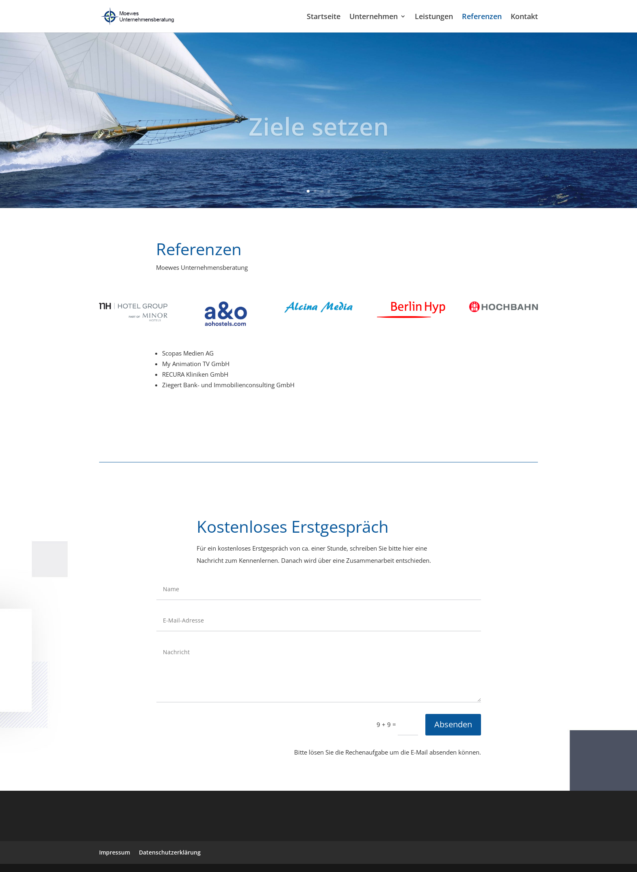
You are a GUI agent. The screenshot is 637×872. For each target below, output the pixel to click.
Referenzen (482, 17)
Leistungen (434, 17)
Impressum (114, 852)
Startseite (323, 17)
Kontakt (524, 17)
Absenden (453, 724)
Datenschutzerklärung (170, 852)
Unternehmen (373, 17)
